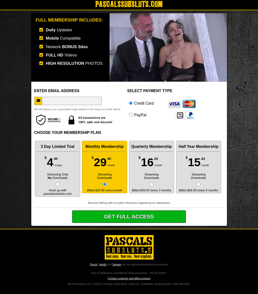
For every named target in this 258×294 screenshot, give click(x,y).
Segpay (116, 264)
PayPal (162, 114)
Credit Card (162, 103)
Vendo (103, 264)
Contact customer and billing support (129, 278)
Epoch (94, 264)
